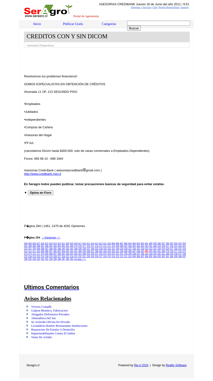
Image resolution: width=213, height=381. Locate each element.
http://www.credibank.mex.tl (42, 174)
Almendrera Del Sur (43, 318)
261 (80, 253)
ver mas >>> (80, 259)
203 (159, 256)
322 (151, 248)
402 (142, 243)
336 (92, 248)
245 (147, 253)
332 (109, 248)
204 (155, 256)
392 (184, 243)
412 (101, 243)
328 (126, 248)
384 (55, 246)
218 (97, 256)
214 (113, 256)
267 (55, 253)
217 (101, 256)
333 (105, 248)
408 (117, 243)
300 (80, 251)
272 (34, 253)
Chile (155, 7)
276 (180, 251)
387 (42, 246)
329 (122, 248)
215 (109, 256)
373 (101, 246)
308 (46, 251)
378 (80, 246)
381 (67, 246)
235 (26, 256)
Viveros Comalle (41, 306)
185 (72, 259)
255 (105, 253)
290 (121, 251)
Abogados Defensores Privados (50, 314)
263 (72, 253)
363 (142, 246)
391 (26, 246)
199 (176, 256)
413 (97, 243)
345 (55, 248)
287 (134, 251)
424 (51, 243)
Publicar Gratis (73, 24)
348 (42, 248)
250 (126, 253)
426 (42, 243)
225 (67, 256)
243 (155, 253)
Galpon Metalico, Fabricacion (49, 310)
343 (63, 248)
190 (51, 259)
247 (138, 253)
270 (42, 253)
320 (159, 248)
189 (55, 259)
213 (117, 256)
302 (71, 251)
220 (88, 256)
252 (117, 253)
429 (30, 243)
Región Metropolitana (169, 7)
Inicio (37, 24)
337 (88, 248)
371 (109, 246)
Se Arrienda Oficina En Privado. (51, 322)
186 (67, 259)
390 (30, 246)
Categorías (109, 24)
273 (30, 253)
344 (59, 248)
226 (63, 256)
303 (67, 251)
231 (42, 256)
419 (72, 243)
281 (159, 251)
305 (59, 251)
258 (92, 253)
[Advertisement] (110, 60)
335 (97, 248)
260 (84, 253)
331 (113, 248)
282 (155, 251)
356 (171, 246)
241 (163, 253)
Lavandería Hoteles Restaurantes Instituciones (59, 325)
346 (51, 248)
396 (167, 243)
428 (34, 243)
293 (109, 251)
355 (176, 246)
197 (184, 256)
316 (176, 248)
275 (184, 251)
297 (92, 251)
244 (151, 253)
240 (167, 253)
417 (80, 243)
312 (30, 251)
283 (151, 251)
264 (67, 253)
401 (146, 243)
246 (142, 253)
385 (51, 246)
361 (151, 246)
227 (59, 256)
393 (180, 243)
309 (42, 251)
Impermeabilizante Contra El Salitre (53, 333)
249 (130, 253)
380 (72, 246)
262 (76, 253)
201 (167, 256)
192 (42, 259)
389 (34, 246)
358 (163, 246)
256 (101, 253)
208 (138, 256)
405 (130, 243)
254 (109, 253)
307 (51, 251)
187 (63, 259)
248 (134, 253)
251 (122, 253)
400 (151, 243)
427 (38, 243)
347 (47, 248)
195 (30, 259)
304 (63, 251)
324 (142, 248)
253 (113, 253)
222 (80, 256)
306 (55, 251)
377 (84, 246)
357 (167, 246)
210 (130, 256)
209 (134, 256)
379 (76, 246)
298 (88, 251)
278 (171, 251)
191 (47, 259)
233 (34, 256)
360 (155, 246)
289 (126, 251)
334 (101, 248)
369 (117, 246)
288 (130, 251)
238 (176, 253)
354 (180, 246)
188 (59, 259)
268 (51, 253)
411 (105, 243)
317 (171, 248)
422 (59, 243)
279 (167, 251)
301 (76, 251)
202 (163, 256)
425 (47, 243)
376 (88, 246)
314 (184, 248)
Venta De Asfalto (41, 337)
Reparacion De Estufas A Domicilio (53, 329)
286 (138, 251)
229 (51, 256)
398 (159, 243)
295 (101, 251)
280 (163, 251)
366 (130, 246)
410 (109, 243)
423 (55, 243)
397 (163, 243)
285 (142, 251)
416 (84, 243)
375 (92, 246)
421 (63, 243)
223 (76, 256)
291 (117, 251)
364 (138, 246)
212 (122, 256)
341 (72, 248)
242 (159, 253)
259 (88, 253)
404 (134, 243)
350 (34, 248)
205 (151, 256)
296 (96, 251)
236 (184, 253)
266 (59, 253)
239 (171, 253)
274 (26, 253)
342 (67, 248)
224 (72, 256)
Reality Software (176, 365)
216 (105, 256)
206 (146, 256)
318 (167, 248)
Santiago (184, 7)
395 (171, 243)
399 (155, 243)
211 (126, 256)
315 (180, 248)
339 (80, 248)
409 (113, 243)
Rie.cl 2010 (141, 365)
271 (38, 253)
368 (122, 246)
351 (30, 248)
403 (138, 243)
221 (84, 256)
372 (105, 246)
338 (84, 248)
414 (92, 243)
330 (117, 248)
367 (126, 246)
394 (176, 243)
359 (159, 246)
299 (84, 251)
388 (38, 246)
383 (59, 246)
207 (142, 256)
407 (121, 243)
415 (88, 243)
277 (176, 251)
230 (47, 256)
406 (126, 243)
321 (155, 248)
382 (63, 246)
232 (38, 256)
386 (47, 246)
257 (97, 253)
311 (34, 251)
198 (180, 256)
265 (63, 253)
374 (97, 246)
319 (163, 248)
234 (30, 256)
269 (47, 253)
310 (38, 251)
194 (34, 259)
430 (26, 243)
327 (130, 248)
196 (26, 259)
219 (92, 256)
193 (38, 259)
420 (67, 243)
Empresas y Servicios (141, 7)
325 (138, 248)
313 (26, 251)
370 (113, 246)
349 (38, 248)
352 (26, 248)
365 (134, 246)
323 (147, 248)
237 (180, 253)
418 (76, 243)
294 (105, 251)
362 (147, 246)
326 (134, 248)
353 (184, 246)
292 (113, 251)
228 (55, 256)
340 (76, 248)
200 (171, 256)
